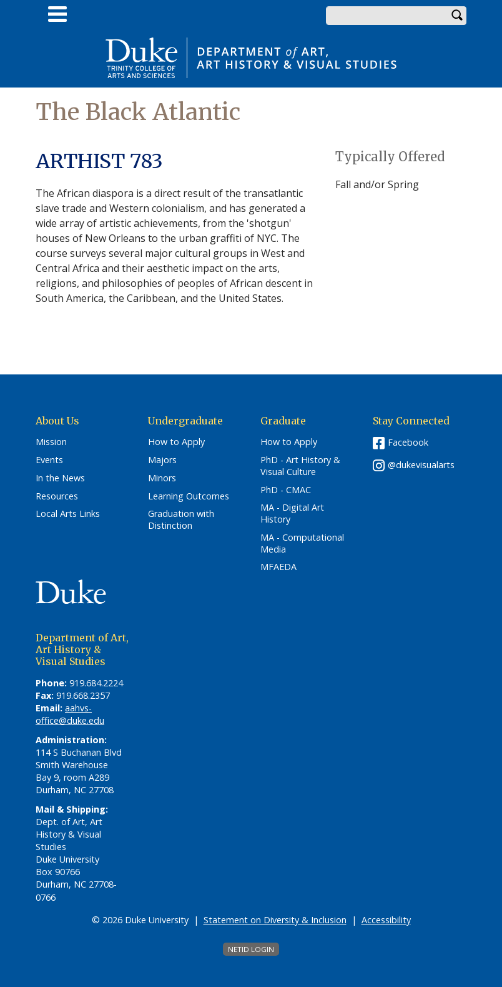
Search (457, 15)
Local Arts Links (68, 513)
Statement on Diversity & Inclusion (275, 920)
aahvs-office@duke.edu (70, 714)
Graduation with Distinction (181, 519)
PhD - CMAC (285, 490)
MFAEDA (278, 567)
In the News (60, 478)
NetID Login (251, 949)
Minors (162, 478)
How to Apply (176, 442)
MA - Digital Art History (292, 513)
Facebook (408, 442)
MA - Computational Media (302, 543)
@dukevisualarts (421, 465)
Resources (57, 496)
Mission (51, 442)
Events (49, 460)
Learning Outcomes (188, 496)
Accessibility (386, 920)
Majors (162, 460)
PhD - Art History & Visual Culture (300, 466)
